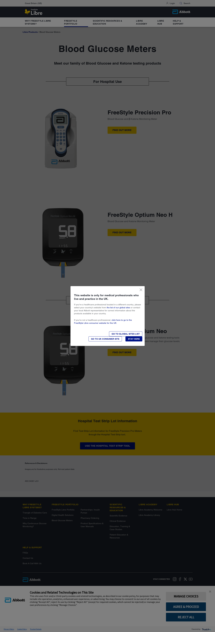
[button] (133, 338)
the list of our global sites (118, 307)
